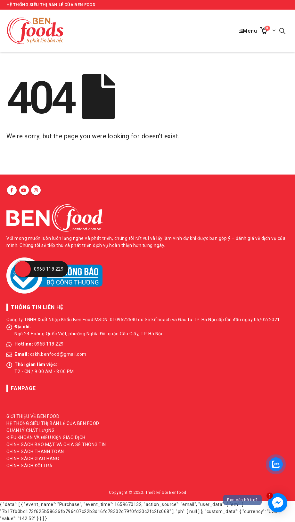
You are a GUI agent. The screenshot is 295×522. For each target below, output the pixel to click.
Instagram (36, 190)
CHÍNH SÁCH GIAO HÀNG (32, 458)
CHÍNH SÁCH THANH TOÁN (35, 451)
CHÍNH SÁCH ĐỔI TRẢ (29, 465)
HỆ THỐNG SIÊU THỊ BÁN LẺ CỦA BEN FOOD (50, 4)
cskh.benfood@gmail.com (58, 354)
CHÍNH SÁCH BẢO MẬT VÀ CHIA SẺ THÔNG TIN (56, 444)
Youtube (24, 190)
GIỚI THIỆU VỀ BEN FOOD (32, 416)
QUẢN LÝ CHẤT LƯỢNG (30, 430)
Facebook (12, 190)
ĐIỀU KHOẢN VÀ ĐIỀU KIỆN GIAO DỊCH (46, 437)
